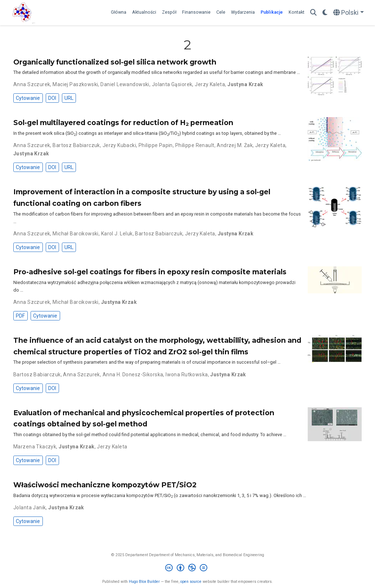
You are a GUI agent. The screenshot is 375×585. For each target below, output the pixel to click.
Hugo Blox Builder (144, 581)
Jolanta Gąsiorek (172, 84)
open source (191, 581)
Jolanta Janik (29, 507)
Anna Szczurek (31, 84)
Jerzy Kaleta (210, 84)
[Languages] (348, 13)
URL (68, 98)
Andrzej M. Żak (235, 145)
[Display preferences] (324, 13)
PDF (20, 316)
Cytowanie (28, 98)
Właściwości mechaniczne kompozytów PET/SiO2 (104, 484)
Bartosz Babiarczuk (76, 145)
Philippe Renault (194, 145)
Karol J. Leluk (117, 233)
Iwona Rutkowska (187, 374)
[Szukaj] (313, 13)
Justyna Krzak (245, 84)
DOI (52, 98)
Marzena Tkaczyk (34, 446)
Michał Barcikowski (76, 233)
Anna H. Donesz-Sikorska (133, 374)
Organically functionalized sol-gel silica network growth (114, 62)
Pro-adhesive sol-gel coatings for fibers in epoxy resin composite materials (149, 271)
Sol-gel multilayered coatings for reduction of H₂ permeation (123, 122)
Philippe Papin (156, 145)
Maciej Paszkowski (75, 84)
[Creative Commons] (187, 568)
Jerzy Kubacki (119, 145)
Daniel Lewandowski (124, 84)
